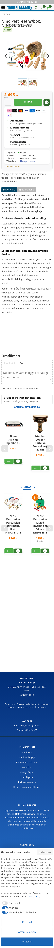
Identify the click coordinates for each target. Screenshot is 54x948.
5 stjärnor (14, 363)
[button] (3, 7)
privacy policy (34, 896)
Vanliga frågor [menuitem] (27, 772)
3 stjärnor (9, 363)
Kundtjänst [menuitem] (27, 752)
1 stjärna (4, 363)
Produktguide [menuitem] (27, 777)
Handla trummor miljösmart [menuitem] (26, 787)
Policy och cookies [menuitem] (27, 782)
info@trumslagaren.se (30, 725)
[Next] (47, 56)
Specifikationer (27, 189)
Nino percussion (28, 161)
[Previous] (6, 56)
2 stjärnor (7, 363)
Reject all (27, 922)
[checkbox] (10, 903)
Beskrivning (9, 189)
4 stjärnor (12, 363)
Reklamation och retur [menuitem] (27, 762)
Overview (45, 852)
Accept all (27, 941)
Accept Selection (27, 932)
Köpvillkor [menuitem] (27, 767)
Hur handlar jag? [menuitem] (27, 757)
